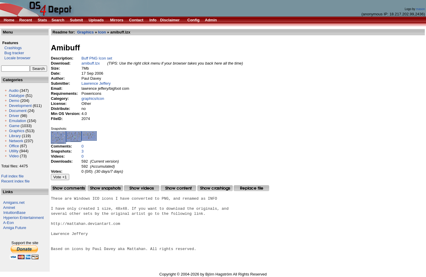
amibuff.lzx (90, 63)
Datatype (16, 95)
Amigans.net (14, 202)
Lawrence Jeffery (96, 83)
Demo (14, 100)
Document (17, 110)
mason (420, 9)
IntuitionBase (14, 212)
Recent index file (15, 181)
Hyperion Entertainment (23, 217)
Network (16, 141)
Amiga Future (14, 227)
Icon (102, 32)
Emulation (17, 121)
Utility (13, 151)
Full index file (12, 176)
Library (15, 136)
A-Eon (8, 222)
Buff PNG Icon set (96, 58)
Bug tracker (12, 53)
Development (20, 105)
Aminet (9, 207)
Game (14, 126)
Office (14, 146)
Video (14, 156)
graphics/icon (92, 98)
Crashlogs (11, 48)
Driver (14, 115)
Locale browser (15, 58)
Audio (14, 90)
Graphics (16, 131)
